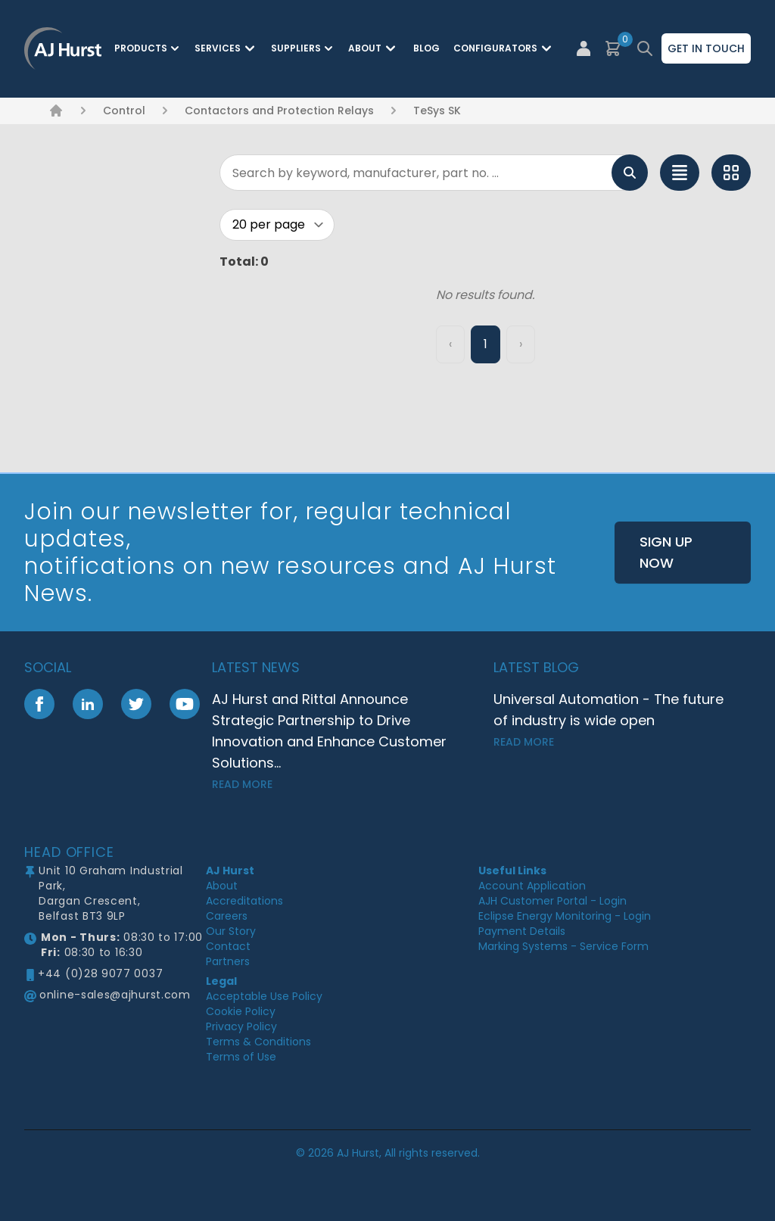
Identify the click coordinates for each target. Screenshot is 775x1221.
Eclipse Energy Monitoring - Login (564, 916)
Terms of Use (241, 1056)
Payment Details (521, 931)
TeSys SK (437, 110)
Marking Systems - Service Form (563, 946)
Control (124, 110)
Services (227, 48)
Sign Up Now (666, 552)
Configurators (504, 48)
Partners (228, 961)
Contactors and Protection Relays (279, 110)
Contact (228, 946)
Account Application (532, 885)
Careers (226, 916)
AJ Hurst (230, 870)
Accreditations (244, 900)
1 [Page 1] (485, 344)
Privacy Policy (241, 1026)
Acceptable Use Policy (264, 996)
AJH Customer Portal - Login (552, 900)
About (374, 48)
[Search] (433, 172)
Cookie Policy (240, 1011)
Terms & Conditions (258, 1041)
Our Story (231, 931)
